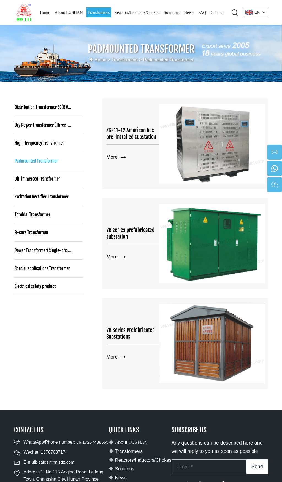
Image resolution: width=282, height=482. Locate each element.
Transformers (99, 12)
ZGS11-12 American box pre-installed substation (144, 116)
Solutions (172, 12)
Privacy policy (250, 465)
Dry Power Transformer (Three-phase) (47, 125)
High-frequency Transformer (39, 143)
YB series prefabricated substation (141, 182)
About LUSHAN (69, 12)
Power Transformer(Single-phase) (44, 250)
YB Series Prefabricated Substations (143, 247)
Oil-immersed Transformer (37, 179)
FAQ (202, 12)
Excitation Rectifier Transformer (42, 197)
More (116, 140)
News (188, 12)
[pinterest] (223, 400)
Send (257, 382)
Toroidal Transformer (32, 214)
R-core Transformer (31, 232)
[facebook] (199, 400)
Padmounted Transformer (171, 59)
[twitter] (211, 400)
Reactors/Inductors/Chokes (136, 12)
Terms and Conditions (142, 470)
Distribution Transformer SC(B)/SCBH (46, 107)
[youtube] (175, 400)
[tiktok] (187, 400)
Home (45, 12)
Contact (217, 12)
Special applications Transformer (42, 268)
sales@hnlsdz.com (56, 385)
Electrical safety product (35, 286)
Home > (98, 59)
